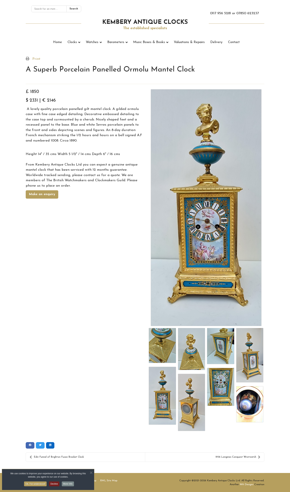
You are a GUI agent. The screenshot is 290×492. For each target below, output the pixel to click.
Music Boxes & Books (149, 42)
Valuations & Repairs (189, 42)
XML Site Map (108, 480)
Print (36, 59)
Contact (234, 42)
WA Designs (247, 484)
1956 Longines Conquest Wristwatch (237, 457)
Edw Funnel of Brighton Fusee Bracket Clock (57, 457)
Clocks (72, 42)
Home (57, 42)
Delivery (216, 42)
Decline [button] (54, 485)
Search (74, 9)
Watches (92, 42)
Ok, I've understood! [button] (35, 485)
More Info (68, 485)
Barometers (115, 42)
